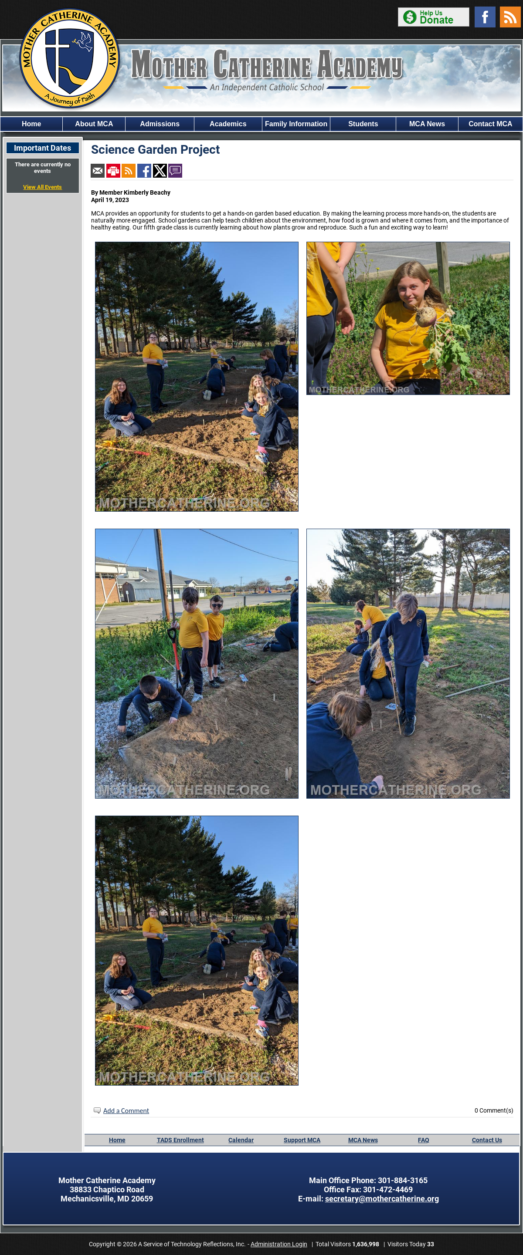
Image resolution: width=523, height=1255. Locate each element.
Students (363, 124)
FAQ (423, 1140)
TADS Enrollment (180, 1140)
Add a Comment (126, 1111)
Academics (228, 124)
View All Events (42, 187)
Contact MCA (490, 124)
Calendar (241, 1140)
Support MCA (302, 1140)
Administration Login (279, 1244)
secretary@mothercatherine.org (382, 1198)
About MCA (94, 124)
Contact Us (487, 1140)
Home (31, 124)
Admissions (160, 124)
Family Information (296, 124)
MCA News (427, 124)
